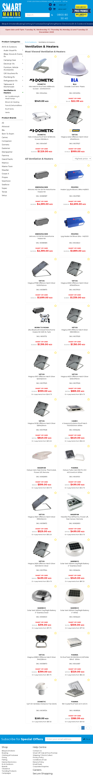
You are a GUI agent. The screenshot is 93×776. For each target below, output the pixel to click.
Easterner (6, 148)
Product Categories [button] (11, 42)
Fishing (4, 760)
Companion (7, 141)
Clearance (6, 769)
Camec (5, 137)
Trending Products (9, 771)
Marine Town (7, 166)
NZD (65, 2)
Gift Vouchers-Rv (11, 73)
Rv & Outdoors (30, 42)
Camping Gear (13, 60)
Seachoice (6, 181)
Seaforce (5, 185)
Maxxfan (5, 170)
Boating (5, 753)
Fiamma (5, 155)
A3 (3, 123)
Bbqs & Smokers (9, 24)
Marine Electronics (9, 762)
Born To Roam (8, 134)
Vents (7, 112)
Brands (4, 766)
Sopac (4, 188)
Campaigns (6, 773)
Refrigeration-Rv (13, 80)
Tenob (4, 192)
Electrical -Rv (13, 64)
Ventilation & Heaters (13, 91)
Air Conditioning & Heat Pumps (12, 97)
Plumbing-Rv (13, 77)
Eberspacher (7, 152)
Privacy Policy (38, 757)
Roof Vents (9, 109)
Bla (3, 130)
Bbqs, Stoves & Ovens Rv (13, 55)
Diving (4, 757)
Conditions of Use (40, 760)
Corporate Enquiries (41, 766)
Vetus (4, 195)
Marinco (5, 163)
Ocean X (5, 174)
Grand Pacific (7, 159)
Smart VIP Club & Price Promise (45, 753)
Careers (37, 770)
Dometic (5, 145)
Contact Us (37, 751)
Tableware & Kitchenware (13, 85)
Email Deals (37, 764)
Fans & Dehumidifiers (13, 105)
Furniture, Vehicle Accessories (13, 68)
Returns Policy (38, 762)
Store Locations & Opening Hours (40, 1)
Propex (5, 177)
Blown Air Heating (12, 102)
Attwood (5, 126)
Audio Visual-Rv (13, 50)
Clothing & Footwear (10, 755)
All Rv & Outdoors (9, 47)
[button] (58, 2)
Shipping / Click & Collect (42, 755)
